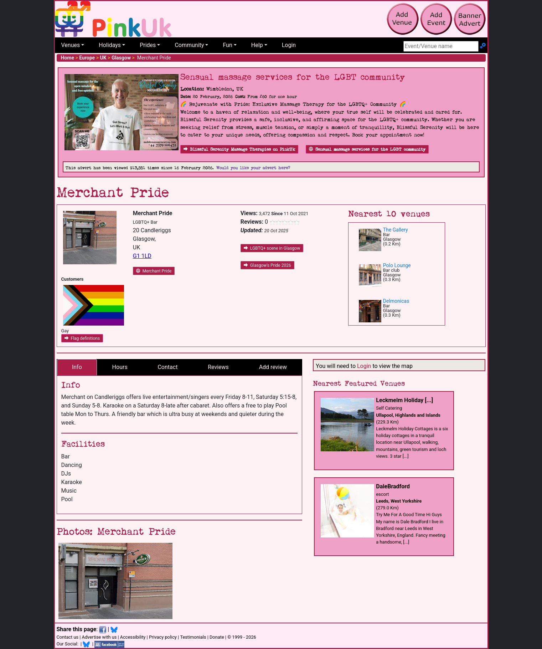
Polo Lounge (397, 265)
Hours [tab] (120, 367)
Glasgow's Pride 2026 (267, 265)
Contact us (68, 637)
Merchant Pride (153, 271)
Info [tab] (77, 367)
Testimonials (193, 637)
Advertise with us (99, 637)
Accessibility (133, 637)
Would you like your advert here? (253, 168)
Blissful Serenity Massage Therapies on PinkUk (239, 149)
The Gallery (395, 230)
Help (257, 45)
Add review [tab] (273, 367)
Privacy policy (163, 637)
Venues (70, 45)
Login (289, 45)
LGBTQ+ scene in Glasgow (272, 248)
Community (189, 45)
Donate (217, 637)
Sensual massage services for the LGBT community (367, 149)
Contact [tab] (167, 367)
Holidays (110, 45)
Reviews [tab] (218, 367)
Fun (227, 45)
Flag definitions (82, 338)
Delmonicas (396, 301)
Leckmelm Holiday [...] (404, 400)
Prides (148, 45)
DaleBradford (393, 486)
